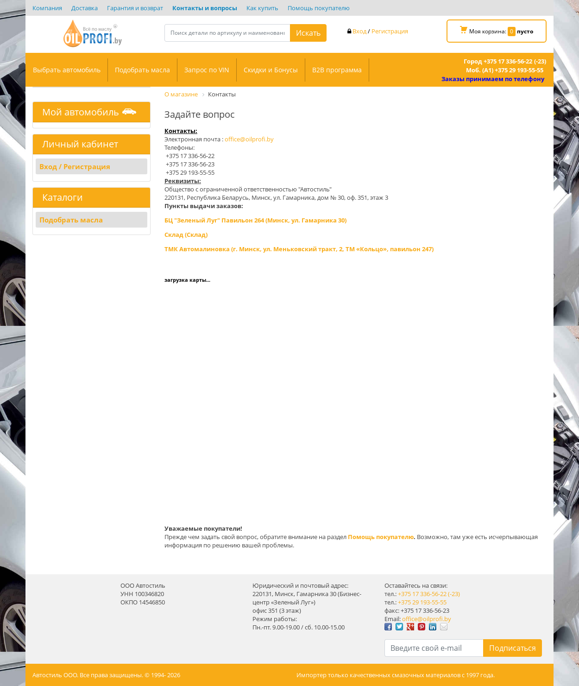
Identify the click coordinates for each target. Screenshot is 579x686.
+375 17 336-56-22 (422, 594)
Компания (47, 8)
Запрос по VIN (206, 69)
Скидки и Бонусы (271, 69)
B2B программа (337, 69)
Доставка (84, 8)
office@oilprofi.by (249, 139)
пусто (525, 31)
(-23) (454, 594)
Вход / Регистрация (74, 166)
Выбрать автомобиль (67, 69)
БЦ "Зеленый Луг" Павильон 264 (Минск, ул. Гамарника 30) (255, 220)
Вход (359, 31)
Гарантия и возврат (135, 8)
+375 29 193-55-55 (422, 602)
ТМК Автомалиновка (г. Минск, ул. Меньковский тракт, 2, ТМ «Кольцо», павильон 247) (299, 249)
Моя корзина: (496, 31)
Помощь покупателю (319, 8)
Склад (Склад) (186, 234)
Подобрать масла (142, 69)
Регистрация (389, 31)
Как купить (262, 8)
